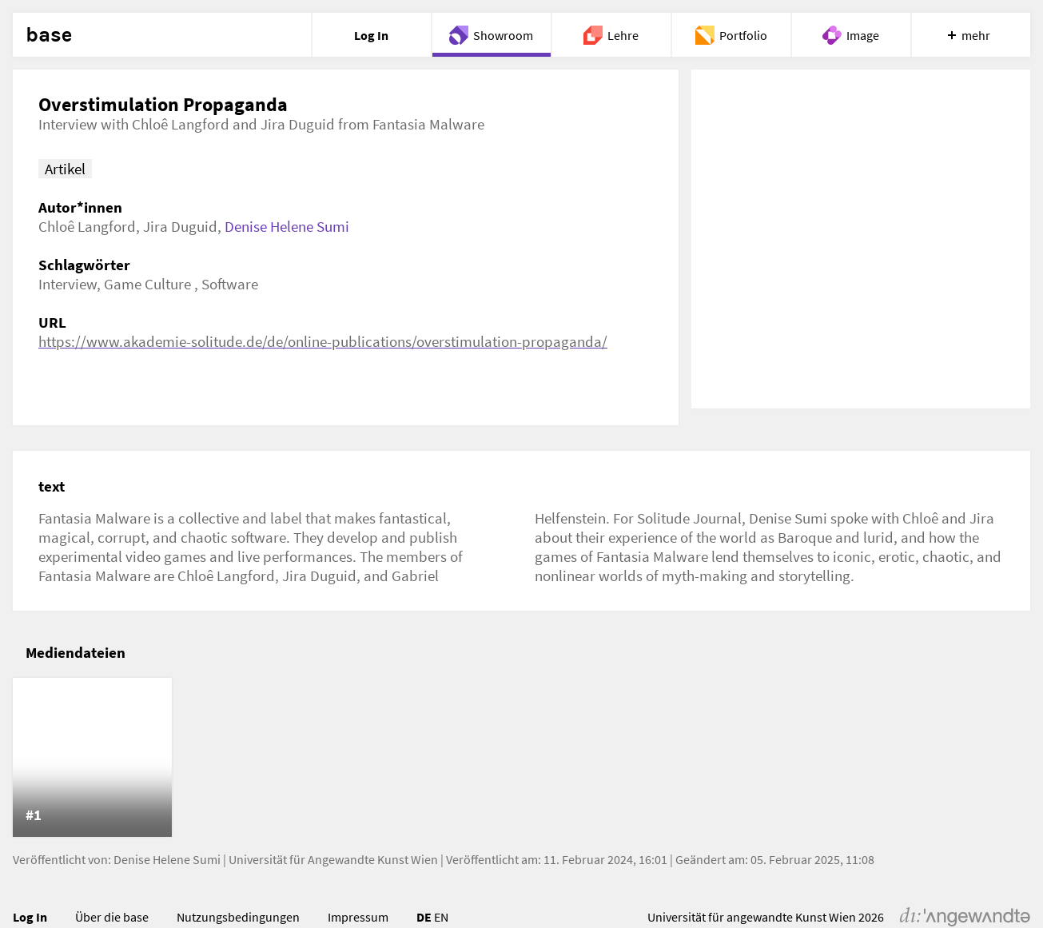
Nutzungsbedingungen (238, 917)
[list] (521, 757)
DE (424, 917)
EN (441, 917)
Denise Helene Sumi (287, 226)
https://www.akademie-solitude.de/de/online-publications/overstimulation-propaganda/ (322, 341)
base (49, 35)
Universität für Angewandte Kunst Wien (333, 859)
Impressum (358, 917)
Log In (30, 917)
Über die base (112, 917)
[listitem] (92, 757)
